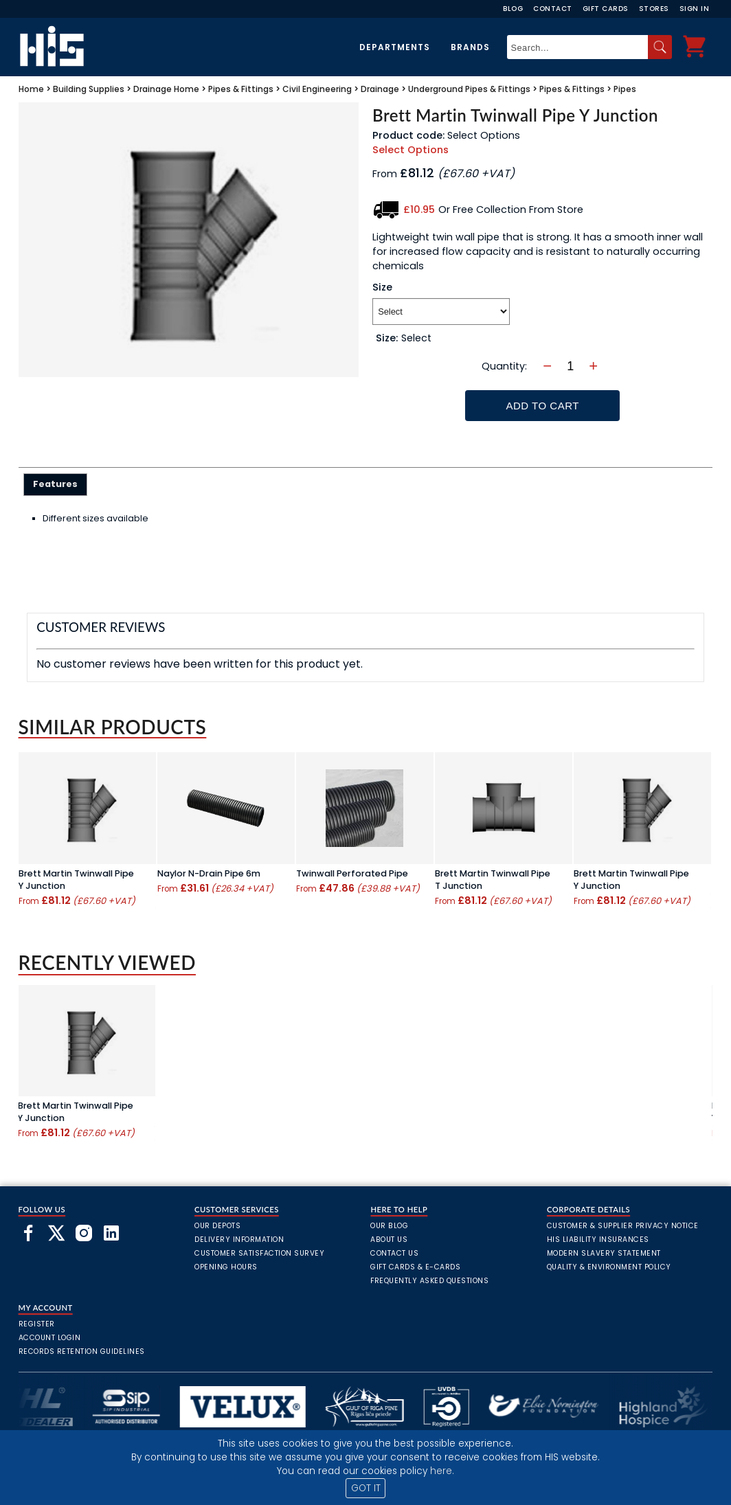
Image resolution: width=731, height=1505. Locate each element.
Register (37, 1324)
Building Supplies (88, 89)
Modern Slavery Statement (604, 1253)
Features (55, 484)
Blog (513, 8)
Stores (654, 8)
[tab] (55, 484)
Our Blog (389, 1226)
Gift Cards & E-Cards (415, 1267)
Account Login (50, 1338)
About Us (388, 1239)
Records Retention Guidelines (82, 1351)
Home (31, 89)
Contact (552, 8)
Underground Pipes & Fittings (469, 89)
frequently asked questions (429, 1281)
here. (442, 1471)
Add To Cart (542, 405)
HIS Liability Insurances (598, 1239)
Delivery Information (239, 1239)
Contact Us (394, 1253)
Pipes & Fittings (240, 89)
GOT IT (366, 1488)
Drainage (152, 89)
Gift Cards (606, 8)
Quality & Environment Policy (609, 1267)
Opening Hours (226, 1267)
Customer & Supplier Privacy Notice (623, 1226)
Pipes (625, 89)
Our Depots (217, 1226)
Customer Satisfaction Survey (259, 1253)
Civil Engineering (317, 89)
